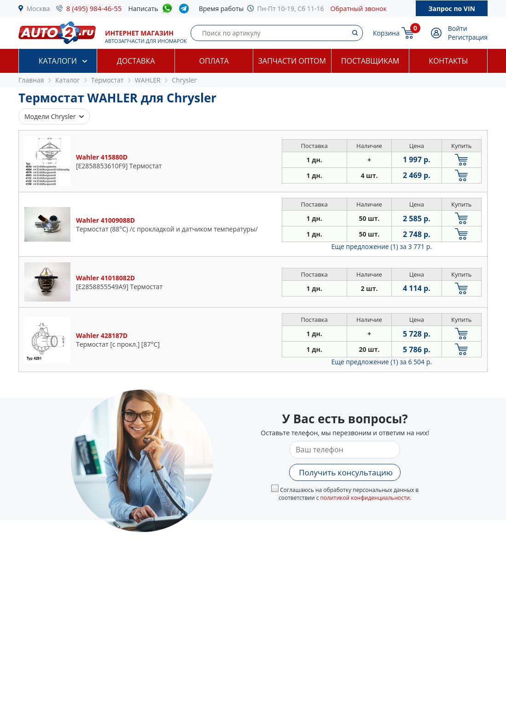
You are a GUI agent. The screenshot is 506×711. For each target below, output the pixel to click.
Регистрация (468, 37)
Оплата (213, 61)
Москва (38, 8)
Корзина (386, 33)
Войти (457, 28)
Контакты (448, 61)
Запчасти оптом (292, 61)
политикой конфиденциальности (365, 498)
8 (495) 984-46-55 (94, 8)
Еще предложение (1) (382, 246)
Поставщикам (370, 61)
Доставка (136, 61)
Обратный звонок (359, 8)
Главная (31, 80)
